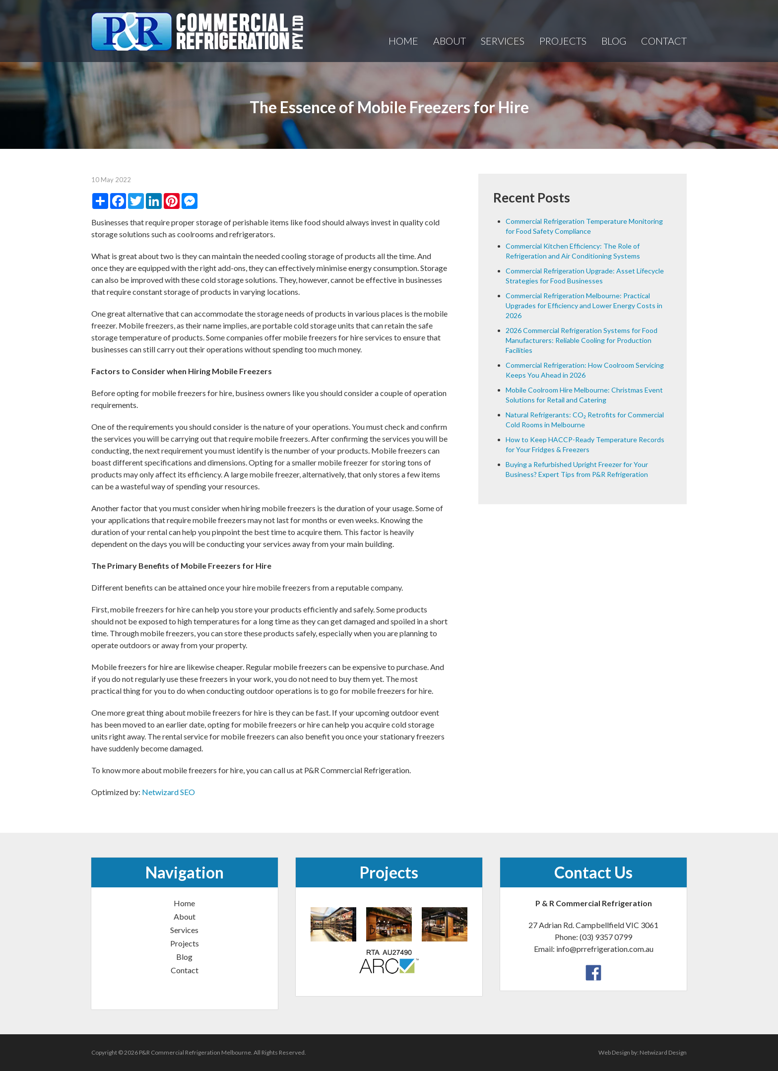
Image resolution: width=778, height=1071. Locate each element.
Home (403, 41)
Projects (562, 41)
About (449, 41)
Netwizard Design (663, 1052)
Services (502, 41)
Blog (613, 41)
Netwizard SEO (168, 792)
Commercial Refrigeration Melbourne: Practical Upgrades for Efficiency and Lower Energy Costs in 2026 (584, 305)
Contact (664, 41)
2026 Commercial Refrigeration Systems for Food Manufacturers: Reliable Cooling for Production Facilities (581, 340)
